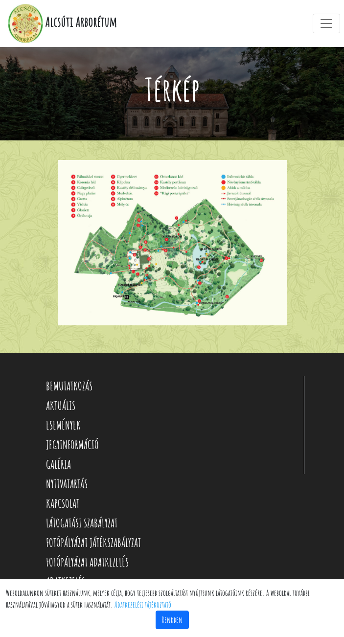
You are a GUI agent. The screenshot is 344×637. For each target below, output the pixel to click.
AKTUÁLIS (60, 405)
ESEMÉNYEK (63, 425)
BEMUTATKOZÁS (69, 386)
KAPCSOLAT (62, 503)
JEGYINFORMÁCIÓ (72, 444)
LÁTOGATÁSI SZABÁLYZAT (81, 523)
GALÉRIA (58, 464)
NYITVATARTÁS (67, 484)
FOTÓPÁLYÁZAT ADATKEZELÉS (87, 562)
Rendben (172, 620)
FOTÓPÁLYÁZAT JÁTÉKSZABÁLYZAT (93, 542)
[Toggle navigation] (326, 23)
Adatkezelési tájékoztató (143, 605)
